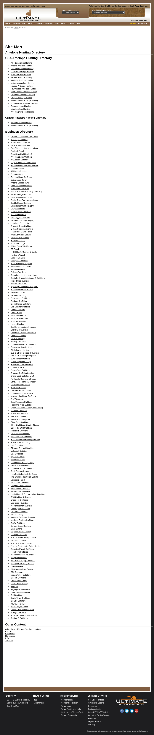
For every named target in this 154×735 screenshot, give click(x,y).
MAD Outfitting (17, 514)
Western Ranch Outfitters (21, 506)
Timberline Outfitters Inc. (21, 465)
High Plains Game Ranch (21, 232)
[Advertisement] (79, 37)
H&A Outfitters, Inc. (19, 315)
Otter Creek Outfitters (20, 422)
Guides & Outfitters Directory (18, 700)
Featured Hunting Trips (47, 24)
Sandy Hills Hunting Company (23, 382)
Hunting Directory (22, 24)
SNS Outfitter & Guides (20, 497)
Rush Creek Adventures (21, 471)
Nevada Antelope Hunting (22, 86)
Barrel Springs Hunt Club (21, 194)
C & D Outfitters (17, 168)
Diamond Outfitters (19, 534)
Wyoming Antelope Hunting (22, 112)
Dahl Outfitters (17, 595)
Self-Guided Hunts (18, 214)
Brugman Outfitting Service (22, 373)
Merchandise (39, 703)
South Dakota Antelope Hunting (24, 103)
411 (78, 24)
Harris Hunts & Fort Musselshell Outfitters (28, 494)
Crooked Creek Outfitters (21, 226)
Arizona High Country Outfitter (23, 537)
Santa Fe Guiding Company (22, 220)
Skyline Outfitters (18, 292)
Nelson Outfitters (18, 269)
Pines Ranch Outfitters (20, 434)
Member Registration (69, 703)
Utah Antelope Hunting (20, 109)
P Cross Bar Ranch (19, 272)
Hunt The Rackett (18, 387)
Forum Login (66, 706)
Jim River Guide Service (21, 235)
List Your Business (139, 6)
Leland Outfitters (18, 310)
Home (7, 24)
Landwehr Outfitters (19, 511)
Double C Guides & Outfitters (23, 344)
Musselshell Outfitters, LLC (22, 206)
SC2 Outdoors (17, 572)
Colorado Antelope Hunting (22, 71)
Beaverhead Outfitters (20, 298)
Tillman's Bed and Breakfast (23, 448)
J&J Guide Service (19, 604)
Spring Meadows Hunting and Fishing (27, 408)
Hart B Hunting (17, 445)
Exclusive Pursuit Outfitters (22, 549)
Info (7, 638)
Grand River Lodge (19, 581)
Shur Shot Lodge (18, 243)
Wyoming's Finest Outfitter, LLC (24, 286)
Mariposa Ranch (18, 258)
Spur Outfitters (17, 174)
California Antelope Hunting (22, 68)
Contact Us (92, 706)
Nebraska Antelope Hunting (22, 83)
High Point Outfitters (19, 552)
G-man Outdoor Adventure (22, 229)
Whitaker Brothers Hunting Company (26, 191)
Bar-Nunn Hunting (18, 295)
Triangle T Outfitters (19, 261)
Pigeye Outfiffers (18, 209)
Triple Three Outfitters (20, 281)
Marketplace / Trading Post (72, 712)
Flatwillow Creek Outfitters (22, 364)
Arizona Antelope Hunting (21, 66)
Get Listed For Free (96, 700)
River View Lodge (18, 321)
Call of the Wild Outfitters (21, 428)
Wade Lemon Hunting (20, 350)
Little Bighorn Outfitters (20, 509)
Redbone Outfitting (19, 301)
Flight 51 (14, 586)
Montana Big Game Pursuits (23, 517)
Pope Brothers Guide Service (23, 162)
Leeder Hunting (17, 324)
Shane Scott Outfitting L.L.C (23, 376)
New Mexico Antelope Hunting (23, 89)
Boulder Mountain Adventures (23, 327)
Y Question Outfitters (20, 160)
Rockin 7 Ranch (17, 151)
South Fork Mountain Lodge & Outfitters (28, 278)
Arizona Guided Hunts (20, 183)
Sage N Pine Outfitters (20, 145)
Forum (71, 24)
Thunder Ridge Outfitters (21, 177)
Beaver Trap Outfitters (20, 370)
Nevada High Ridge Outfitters (23, 396)
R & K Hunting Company (21, 263)
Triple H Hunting (18, 338)
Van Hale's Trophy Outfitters (23, 560)
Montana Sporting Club (20, 419)
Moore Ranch (16, 312)
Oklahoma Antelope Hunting (23, 95)
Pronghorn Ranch (18, 612)
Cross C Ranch (17, 367)
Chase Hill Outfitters (19, 500)
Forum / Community (69, 715)
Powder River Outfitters (21, 211)
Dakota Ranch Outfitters (21, 390)
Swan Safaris (16, 529)
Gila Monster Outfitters (20, 307)
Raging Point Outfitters (20, 589)
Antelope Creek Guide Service (24, 615)
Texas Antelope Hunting (21, 106)
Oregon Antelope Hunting (21, 97)
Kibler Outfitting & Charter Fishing (25, 425)
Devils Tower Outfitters (20, 598)
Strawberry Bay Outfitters (21, 347)
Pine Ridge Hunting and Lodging (24, 148)
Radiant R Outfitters (19, 618)
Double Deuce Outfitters (21, 203)
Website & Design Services (99, 715)
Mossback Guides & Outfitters (23, 333)
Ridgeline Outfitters (19, 557)
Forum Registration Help (71, 709)
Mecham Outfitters (18, 335)
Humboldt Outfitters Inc (20, 142)
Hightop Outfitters (18, 341)
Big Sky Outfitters (18, 601)
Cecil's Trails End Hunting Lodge (24, 200)
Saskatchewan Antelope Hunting (24, 100)
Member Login (67, 700)
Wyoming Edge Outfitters (21, 157)
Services (9, 640)
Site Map (91, 725)
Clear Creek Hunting (19, 584)
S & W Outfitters (17, 523)
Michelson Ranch (18, 480)
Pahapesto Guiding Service (22, 563)
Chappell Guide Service (21, 485)
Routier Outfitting (18, 240)
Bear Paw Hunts (18, 460)
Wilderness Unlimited (20, 188)
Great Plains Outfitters (20, 488)
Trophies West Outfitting (21, 532)
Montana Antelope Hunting (22, 80)
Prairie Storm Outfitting (20, 442)
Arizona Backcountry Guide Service (26, 546)
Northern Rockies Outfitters (22, 520)
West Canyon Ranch (19, 607)
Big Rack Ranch (17, 457)
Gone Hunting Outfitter (20, 592)
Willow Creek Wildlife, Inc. (22, 246)
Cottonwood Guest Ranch (22, 393)
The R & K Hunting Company (23, 356)
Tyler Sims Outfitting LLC (21, 154)
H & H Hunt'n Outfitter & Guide (24, 252)
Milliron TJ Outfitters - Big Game (24, 137)
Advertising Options (96, 703)
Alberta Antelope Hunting (21, 63)
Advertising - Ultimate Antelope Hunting (23, 629)
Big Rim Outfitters (18, 578)
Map (63, 24)
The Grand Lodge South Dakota (24, 477)
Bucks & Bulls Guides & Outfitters (25, 353)
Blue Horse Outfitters (20, 483)
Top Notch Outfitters (19, 431)
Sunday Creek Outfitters (21, 526)
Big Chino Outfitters (19, 540)
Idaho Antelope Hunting (21, 74)
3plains (145, 731)
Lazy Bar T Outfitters (19, 330)
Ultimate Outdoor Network (106, 731)
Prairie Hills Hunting (19, 413)
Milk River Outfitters (19, 416)
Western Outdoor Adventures (23, 555)
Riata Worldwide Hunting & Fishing (25, 439)
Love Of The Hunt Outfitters (22, 609)
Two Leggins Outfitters (20, 217)
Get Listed (9, 634)
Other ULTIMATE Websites (99, 712)
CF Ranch (15, 249)
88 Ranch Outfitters (19, 171)
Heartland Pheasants (20, 223)
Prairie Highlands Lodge (21, 361)
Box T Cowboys (17, 399)
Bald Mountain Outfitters (21, 266)
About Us (92, 718)
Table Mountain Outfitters (21, 186)
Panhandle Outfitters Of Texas (23, 379)
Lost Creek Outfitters (19, 503)
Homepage (10, 636)
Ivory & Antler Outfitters (20, 575)
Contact (8, 631)
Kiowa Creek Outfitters (20, 491)
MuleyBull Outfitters (19, 451)
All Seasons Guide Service (22, 569)
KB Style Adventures (19, 318)
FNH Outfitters (17, 566)
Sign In (133, 24)
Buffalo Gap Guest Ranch (22, 289)
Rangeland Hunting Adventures (24, 275)
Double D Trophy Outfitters (22, 468)
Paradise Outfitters (19, 410)
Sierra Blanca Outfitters (21, 304)
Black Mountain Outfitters (21, 197)
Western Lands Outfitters (21, 436)
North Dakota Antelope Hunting (24, 92)
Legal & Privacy (94, 721)
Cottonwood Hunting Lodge (22, 462)
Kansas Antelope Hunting (21, 77)
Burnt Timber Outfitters (20, 359)
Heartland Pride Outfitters (21, 405)
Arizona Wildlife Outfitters (21, 543)
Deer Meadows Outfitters (21, 402)
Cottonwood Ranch (19, 180)
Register (142, 24)
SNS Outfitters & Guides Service (24, 165)
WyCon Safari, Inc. (19, 284)
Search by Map (13, 706)
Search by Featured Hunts (17, 703)
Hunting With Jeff (18, 255)
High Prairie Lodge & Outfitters (24, 474)
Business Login (94, 709)
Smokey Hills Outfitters (20, 385)
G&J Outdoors (17, 454)
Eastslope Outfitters (19, 139)
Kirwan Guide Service (20, 238)
